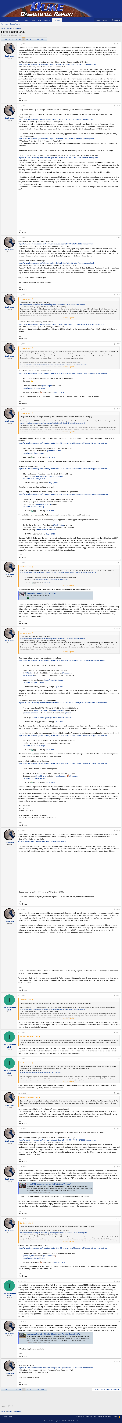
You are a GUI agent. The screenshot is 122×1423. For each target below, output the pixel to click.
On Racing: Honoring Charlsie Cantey (41, 593)
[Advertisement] (43, 1398)
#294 (118, 1093)
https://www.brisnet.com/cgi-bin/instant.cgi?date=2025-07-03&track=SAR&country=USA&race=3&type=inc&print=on (62, 373)
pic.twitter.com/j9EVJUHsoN (33, 682)
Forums (57, 20)
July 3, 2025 (59, 392)
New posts (4, 24)
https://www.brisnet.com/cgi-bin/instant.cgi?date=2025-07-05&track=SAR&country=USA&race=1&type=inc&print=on (62, 763)
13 (16, 39)
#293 (118, 1058)
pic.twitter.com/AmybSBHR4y (34, 1258)
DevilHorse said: (25, 299)
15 (23, 39)
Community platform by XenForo (61, 1421)
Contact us (80, 1417)
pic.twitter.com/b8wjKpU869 (33, 453)
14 (20, 39)
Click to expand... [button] (69, 318)
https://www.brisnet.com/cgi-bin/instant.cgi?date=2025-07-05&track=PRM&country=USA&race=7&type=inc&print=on (62, 660)
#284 (118, 295)
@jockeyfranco (40, 476)
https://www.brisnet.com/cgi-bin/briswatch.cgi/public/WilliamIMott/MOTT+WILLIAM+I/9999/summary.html (58, 158)
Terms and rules (90, 1417)
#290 (118, 909)
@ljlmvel (68, 713)
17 (31, 39)
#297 (118, 1218)
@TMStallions (29, 673)
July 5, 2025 (59, 687)
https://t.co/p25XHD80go (53, 680)
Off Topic (25, 20)
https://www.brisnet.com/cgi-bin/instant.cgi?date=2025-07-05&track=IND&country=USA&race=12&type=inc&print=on (62, 703)
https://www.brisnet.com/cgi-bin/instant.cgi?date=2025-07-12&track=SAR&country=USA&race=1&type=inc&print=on (62, 1248)
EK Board (14, 20)
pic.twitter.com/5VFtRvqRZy (33, 507)
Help (109, 1417)
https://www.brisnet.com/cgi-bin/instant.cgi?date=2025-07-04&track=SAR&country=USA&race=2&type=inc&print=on (62, 443)
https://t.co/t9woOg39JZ (41, 718)
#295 (118, 1129)
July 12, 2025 (59, 1262)
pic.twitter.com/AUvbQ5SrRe (34, 479)
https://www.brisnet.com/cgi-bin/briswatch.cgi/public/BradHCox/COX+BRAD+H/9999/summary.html (56, 138)
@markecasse (60, 776)
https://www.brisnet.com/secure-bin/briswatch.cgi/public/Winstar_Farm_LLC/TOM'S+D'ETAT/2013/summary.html (61, 324)
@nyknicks (73, 776)
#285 (118, 344)
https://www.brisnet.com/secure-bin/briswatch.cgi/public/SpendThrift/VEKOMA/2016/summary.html (55, 119)
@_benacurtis (28, 675)
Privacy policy (102, 1417)
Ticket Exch (36, 20)
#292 (118, 1032)
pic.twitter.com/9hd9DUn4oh (34, 778)
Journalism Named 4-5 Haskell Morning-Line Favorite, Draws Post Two (54, 1334)
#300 (118, 1361)
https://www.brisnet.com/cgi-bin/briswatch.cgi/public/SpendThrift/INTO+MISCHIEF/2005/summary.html (57, 64)
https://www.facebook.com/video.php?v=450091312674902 (42, 841)
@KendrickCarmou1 (43, 504)
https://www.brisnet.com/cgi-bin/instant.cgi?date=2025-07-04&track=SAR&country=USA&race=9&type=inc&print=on (62, 469)
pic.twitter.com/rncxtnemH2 (46, 530)
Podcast (47, 20)
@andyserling (58, 525)
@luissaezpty (46, 386)
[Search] (115, 20)
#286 (118, 409)
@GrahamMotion (55, 476)
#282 (118, 106)
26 (38, 39)
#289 (118, 830)
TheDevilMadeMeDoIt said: (29, 1037)
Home (5, 20)
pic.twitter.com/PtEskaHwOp (34, 388)
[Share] (114, 44)
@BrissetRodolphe (53, 451)
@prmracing (66, 673)
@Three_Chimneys (31, 713)
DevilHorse (6, 35)
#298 (118, 1281)
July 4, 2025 (50, 457)
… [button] (13, 39)
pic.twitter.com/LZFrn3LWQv (34, 746)
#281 (118, 44)
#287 (118, 562)
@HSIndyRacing (40, 710)
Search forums (15, 24)
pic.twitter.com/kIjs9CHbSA (60, 718)
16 (27, 39)
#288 (118, 629)
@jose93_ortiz (40, 776)
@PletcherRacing (57, 710)
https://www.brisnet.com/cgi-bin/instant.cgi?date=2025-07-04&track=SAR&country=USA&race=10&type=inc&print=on (63, 494)
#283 (118, 237)
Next (42, 39)
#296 (118, 1167)
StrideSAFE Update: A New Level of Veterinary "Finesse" (49, 1184)
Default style (7, 1417)
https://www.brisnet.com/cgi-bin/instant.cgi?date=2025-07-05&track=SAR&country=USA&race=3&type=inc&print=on (62, 735)
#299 (118, 1321)
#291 (118, 995)
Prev (5, 39)
